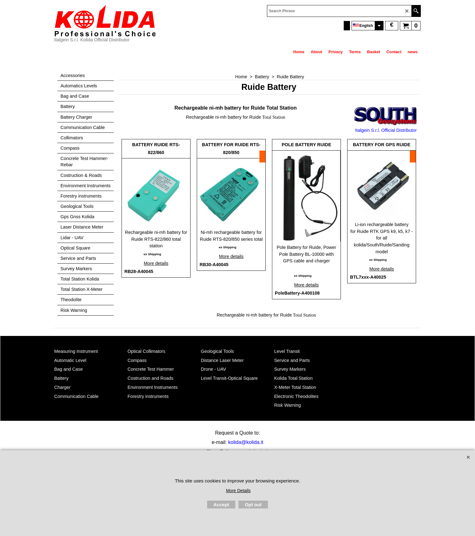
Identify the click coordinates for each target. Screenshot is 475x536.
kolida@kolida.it (245, 442)
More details (156, 263)
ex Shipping (152, 254)
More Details (238, 490)
